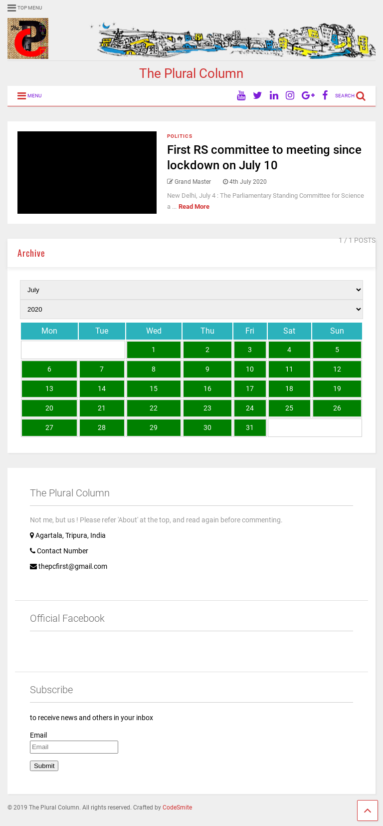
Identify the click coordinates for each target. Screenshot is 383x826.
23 (207, 408)
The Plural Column (191, 73)
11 (289, 369)
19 (337, 389)
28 (102, 427)
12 (337, 369)
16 (207, 389)
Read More (194, 206)
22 (154, 408)
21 (102, 408)
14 (102, 389)
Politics (179, 136)
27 (49, 427)
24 (250, 408)
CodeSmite (177, 807)
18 (289, 389)
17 (250, 389)
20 (49, 408)
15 (154, 389)
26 (337, 408)
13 (49, 389)
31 (250, 427)
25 (289, 408)
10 (250, 369)
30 (207, 427)
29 (154, 427)
